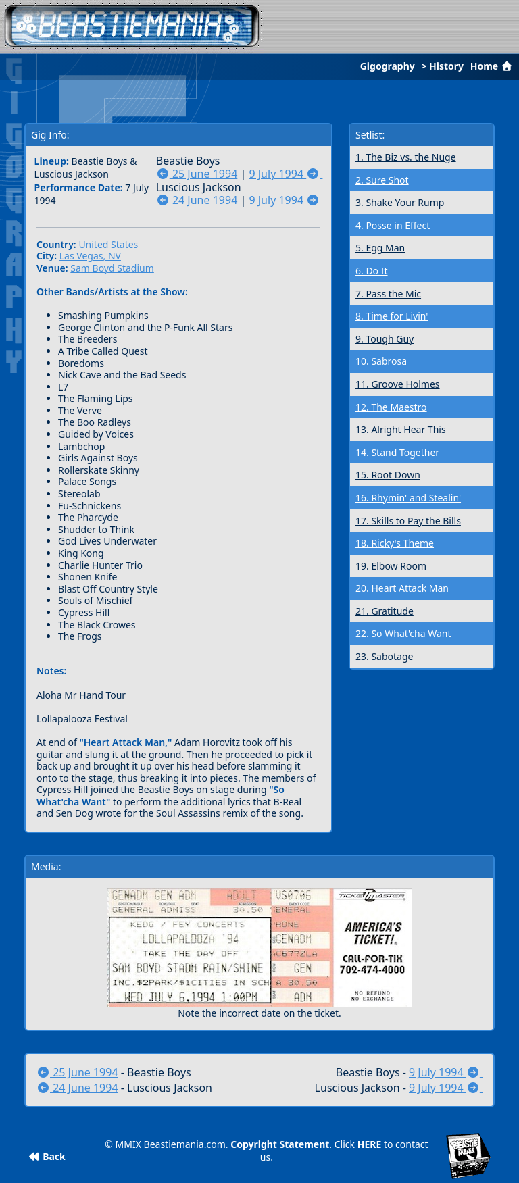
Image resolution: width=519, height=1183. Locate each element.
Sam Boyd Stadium (112, 267)
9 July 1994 (285, 173)
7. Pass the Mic (388, 293)
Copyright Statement (279, 1144)
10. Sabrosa (381, 361)
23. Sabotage (384, 656)
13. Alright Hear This (400, 429)
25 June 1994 (197, 173)
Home (492, 65)
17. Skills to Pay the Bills (408, 520)
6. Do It (371, 270)
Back (47, 1156)
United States (108, 244)
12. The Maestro (391, 407)
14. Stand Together (397, 452)
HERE (369, 1144)
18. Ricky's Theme (394, 542)
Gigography (387, 65)
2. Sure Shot (382, 180)
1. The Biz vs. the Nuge (405, 157)
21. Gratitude (384, 611)
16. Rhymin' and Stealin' (408, 497)
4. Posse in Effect (392, 225)
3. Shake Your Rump (399, 202)
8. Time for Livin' (391, 315)
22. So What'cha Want (403, 633)
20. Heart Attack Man (402, 588)
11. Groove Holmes (397, 384)
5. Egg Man (380, 247)
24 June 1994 (197, 200)
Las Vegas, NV (90, 255)
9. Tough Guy (384, 338)
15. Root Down (387, 474)
